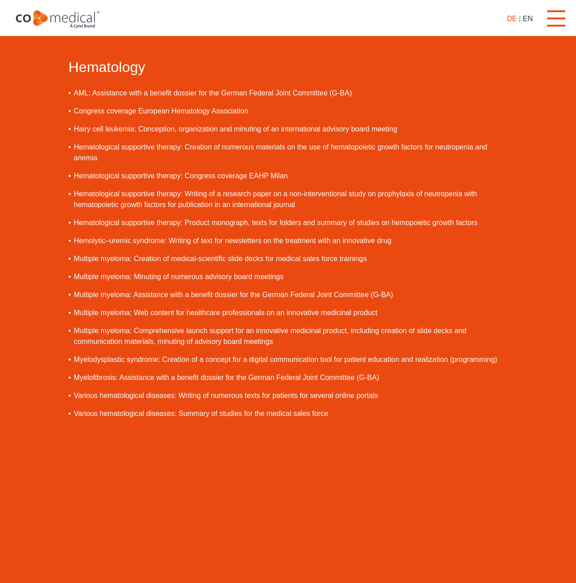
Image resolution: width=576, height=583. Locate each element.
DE (512, 19)
